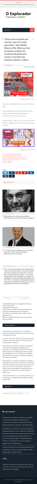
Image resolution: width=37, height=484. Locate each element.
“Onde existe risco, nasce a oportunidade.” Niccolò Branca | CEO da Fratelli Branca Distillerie (19, 217)
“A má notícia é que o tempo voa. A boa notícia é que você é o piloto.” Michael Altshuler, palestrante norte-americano (18, 252)
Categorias (6, 393)
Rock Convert (31, 99)
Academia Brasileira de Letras (12, 155)
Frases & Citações (29, 67)
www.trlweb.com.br (20, 480)
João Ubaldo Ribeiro (9, 158)
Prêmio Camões (21, 158)
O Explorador (8, 65)
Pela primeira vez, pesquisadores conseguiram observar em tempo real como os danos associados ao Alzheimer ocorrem (18, 333)
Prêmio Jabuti (7, 161)
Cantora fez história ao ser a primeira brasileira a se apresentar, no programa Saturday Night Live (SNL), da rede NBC (18, 377)
